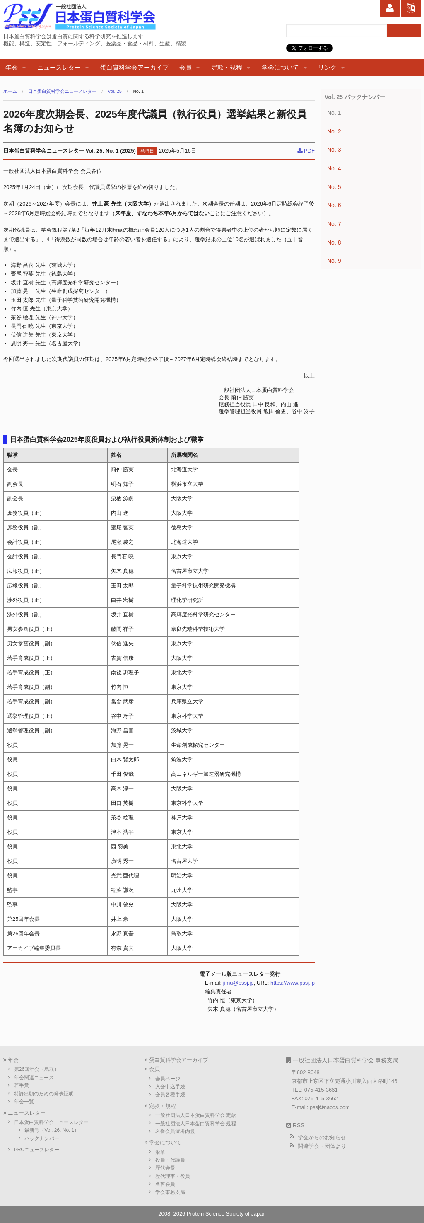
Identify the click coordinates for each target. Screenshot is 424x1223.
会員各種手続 (170, 1094)
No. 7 (334, 223)
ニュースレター (59, 67)
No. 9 (334, 260)
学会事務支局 (170, 1192)
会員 (185, 67)
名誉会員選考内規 (175, 1131)
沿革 (160, 1152)
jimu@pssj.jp (238, 983)
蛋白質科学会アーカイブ (134, 67)
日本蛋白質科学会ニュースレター (62, 91)
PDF (306, 151)
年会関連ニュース (34, 1077)
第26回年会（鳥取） (36, 1069)
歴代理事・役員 (172, 1176)
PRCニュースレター (36, 1150)
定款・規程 (226, 67)
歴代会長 (165, 1168)
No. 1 (138, 91)
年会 (11, 67)
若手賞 (21, 1085)
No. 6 (334, 205)
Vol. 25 (115, 91)
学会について (280, 67)
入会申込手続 (170, 1087)
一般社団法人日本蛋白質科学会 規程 (195, 1123)
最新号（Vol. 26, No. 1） (51, 1130)
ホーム (10, 91)
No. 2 (334, 131)
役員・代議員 (170, 1160)
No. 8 (334, 242)
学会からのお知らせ (322, 1137)
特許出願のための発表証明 (44, 1094)
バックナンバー (41, 1138)
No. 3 (334, 149)
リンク (327, 67)
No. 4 (334, 168)
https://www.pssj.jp (292, 983)
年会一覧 (24, 1101)
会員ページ (167, 1079)
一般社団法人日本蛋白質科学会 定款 (195, 1115)
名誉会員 (165, 1184)
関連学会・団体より (322, 1146)
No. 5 (334, 187)
